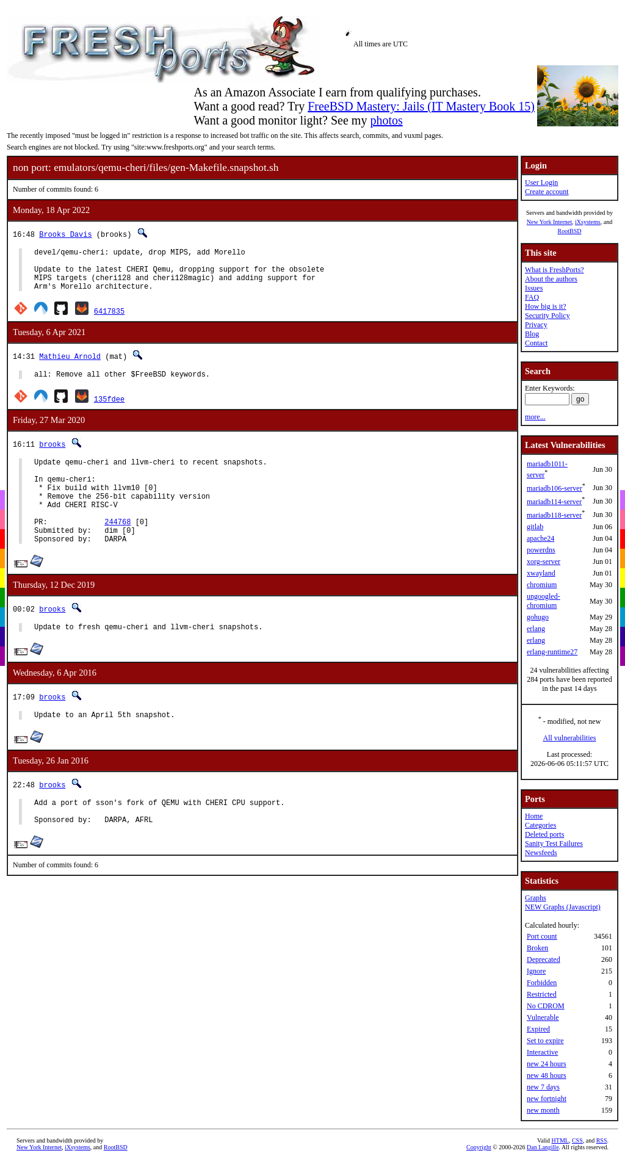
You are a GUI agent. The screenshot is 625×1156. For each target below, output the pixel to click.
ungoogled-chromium (543, 601)
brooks (52, 455)
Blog (532, 334)
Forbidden (542, 982)
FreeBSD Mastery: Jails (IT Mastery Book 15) (421, 106)
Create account (547, 191)
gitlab (535, 526)
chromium (542, 584)
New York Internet (549, 222)
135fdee (109, 410)
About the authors (551, 279)
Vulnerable (543, 1017)
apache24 (540, 538)
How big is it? (545, 306)
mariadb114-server (554, 501)
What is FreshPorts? (554, 270)
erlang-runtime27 (552, 652)
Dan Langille (542, 1147)
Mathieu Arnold (70, 365)
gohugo (538, 617)
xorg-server (543, 561)
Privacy (536, 324)
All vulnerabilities (569, 738)
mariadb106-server (554, 488)
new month (543, 1110)
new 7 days (543, 1087)
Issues (534, 288)
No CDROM (546, 1006)
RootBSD (570, 231)
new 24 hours (546, 1064)
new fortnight (546, 1098)
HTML (560, 1140)
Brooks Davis (65, 234)
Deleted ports (544, 834)
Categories (540, 825)
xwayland (541, 573)
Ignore (536, 971)
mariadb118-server (554, 515)
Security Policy (547, 315)
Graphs (535, 898)
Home (534, 816)
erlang (536, 628)
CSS (577, 1140)
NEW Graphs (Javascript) (563, 907)
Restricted (542, 994)
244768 (117, 547)
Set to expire (545, 1040)
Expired (538, 1029)
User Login (541, 182)
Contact (536, 343)
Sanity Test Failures (554, 843)
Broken (537, 948)
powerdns (541, 550)
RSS (601, 1140)
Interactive (542, 1052)
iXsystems (588, 222)
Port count (542, 936)
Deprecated (543, 959)
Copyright (478, 1147)
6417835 (109, 320)
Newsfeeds (541, 852)
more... (535, 417)
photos (386, 120)
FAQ (532, 297)
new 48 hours (546, 1075)
